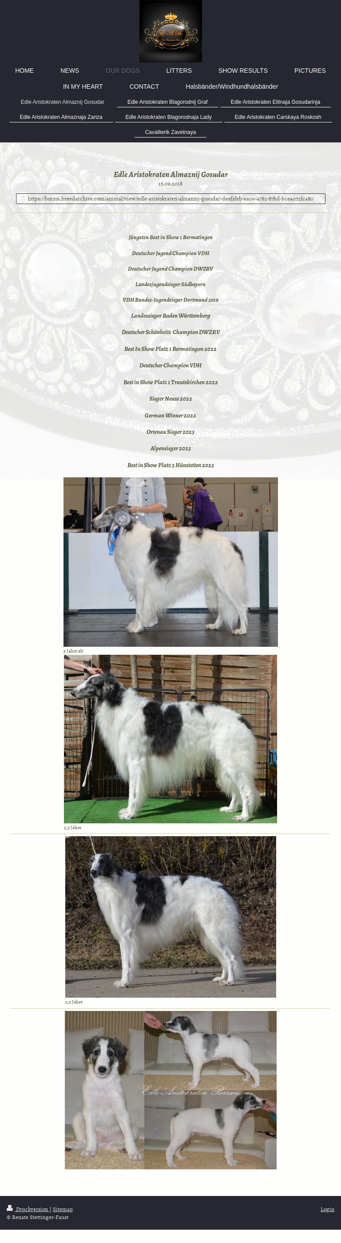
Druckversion (28, 1208)
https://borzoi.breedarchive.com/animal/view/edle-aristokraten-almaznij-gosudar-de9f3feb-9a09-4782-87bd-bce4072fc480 (170, 198)
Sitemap (63, 1208)
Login (327, 1208)
